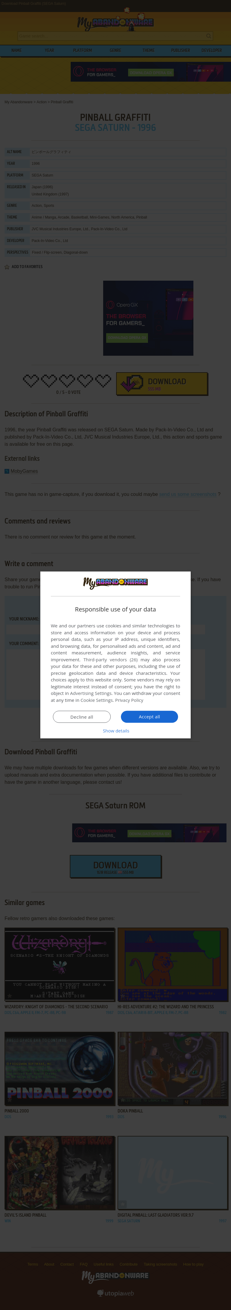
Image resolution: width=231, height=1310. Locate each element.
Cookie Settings (97, 700)
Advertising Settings (91, 693)
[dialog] (115, 655)
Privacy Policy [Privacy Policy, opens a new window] (129, 700)
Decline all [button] (81, 717)
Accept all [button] (149, 717)
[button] (115, 730)
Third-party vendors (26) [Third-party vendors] (110, 660)
